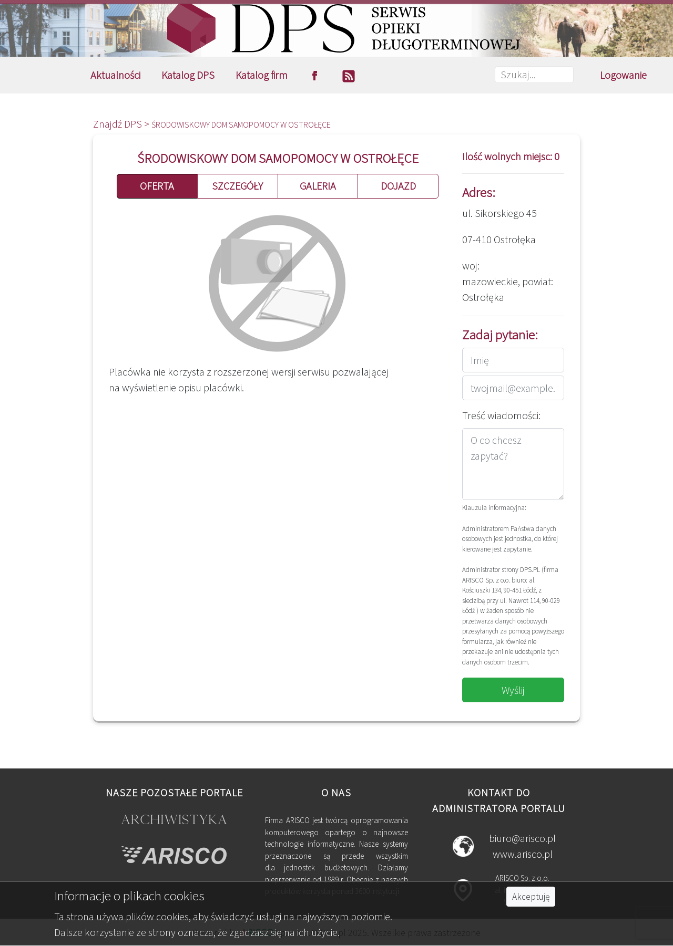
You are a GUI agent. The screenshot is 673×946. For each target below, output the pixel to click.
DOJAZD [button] (398, 185)
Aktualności (115, 74)
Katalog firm (262, 74)
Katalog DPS (188, 74)
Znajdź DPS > (122, 123)
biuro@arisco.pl (522, 838)
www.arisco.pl (523, 853)
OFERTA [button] (157, 185)
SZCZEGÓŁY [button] (237, 185)
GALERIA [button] (318, 185)
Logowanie (623, 74)
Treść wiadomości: (501, 415)
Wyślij (513, 689)
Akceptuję (530, 896)
